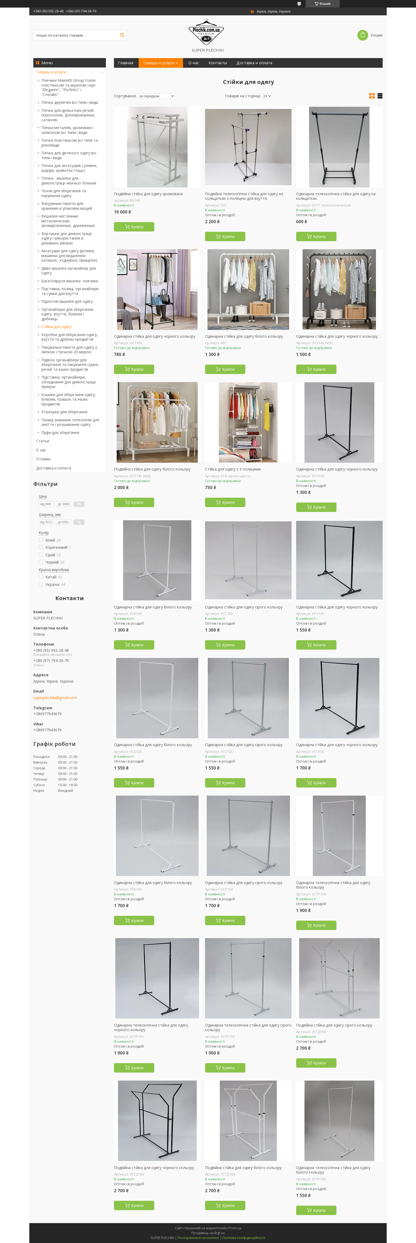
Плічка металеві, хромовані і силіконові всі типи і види (67, 130)
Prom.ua (234, 1228)
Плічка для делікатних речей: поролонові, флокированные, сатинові (68, 115)
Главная (125, 63)
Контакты (218, 63)
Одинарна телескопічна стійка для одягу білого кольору (333, 885)
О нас (41, 450)
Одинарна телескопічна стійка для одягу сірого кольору (248, 1027)
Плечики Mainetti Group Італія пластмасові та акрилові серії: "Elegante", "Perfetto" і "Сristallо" (68, 87)
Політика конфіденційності (244, 1237)
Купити (137, 227)
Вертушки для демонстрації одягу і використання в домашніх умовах (66, 238)
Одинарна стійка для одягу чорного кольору (154, 336)
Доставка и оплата (53, 468)
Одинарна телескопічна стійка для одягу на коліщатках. (336, 196)
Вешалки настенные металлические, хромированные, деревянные (68, 220)
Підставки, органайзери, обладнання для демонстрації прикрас (68, 382)
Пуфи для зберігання (60, 432)
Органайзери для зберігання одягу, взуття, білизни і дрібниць (67, 314)
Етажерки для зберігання (64, 411)
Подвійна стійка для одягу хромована (148, 193)
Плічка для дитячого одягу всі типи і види (68, 155)
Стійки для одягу (56, 326)
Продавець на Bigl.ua (208, 1233)
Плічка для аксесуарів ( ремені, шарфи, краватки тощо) (69, 168)
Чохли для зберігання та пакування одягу (63, 193)
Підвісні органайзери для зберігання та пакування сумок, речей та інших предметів (70, 364)
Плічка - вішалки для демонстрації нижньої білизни (68, 181)
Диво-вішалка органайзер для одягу (68, 271)
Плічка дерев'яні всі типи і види (69, 102)
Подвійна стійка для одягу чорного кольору (154, 1167)
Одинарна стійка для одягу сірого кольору (243, 607)
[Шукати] (122, 35)
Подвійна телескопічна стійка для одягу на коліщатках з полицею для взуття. (244, 196)
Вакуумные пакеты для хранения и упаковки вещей (66, 206)
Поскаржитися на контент (198, 1237)
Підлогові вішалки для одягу (67, 301)
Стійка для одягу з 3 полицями (233, 469)
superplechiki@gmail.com (55, 697)
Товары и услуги (51, 71)
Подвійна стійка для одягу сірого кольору (334, 1025)
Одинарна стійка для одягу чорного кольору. (337, 336)
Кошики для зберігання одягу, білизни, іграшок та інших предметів (68, 399)
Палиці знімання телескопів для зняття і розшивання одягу (70, 422)
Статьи (42, 440)
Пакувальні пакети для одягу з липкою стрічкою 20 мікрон (69, 350)
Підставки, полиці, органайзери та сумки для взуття (70, 291)
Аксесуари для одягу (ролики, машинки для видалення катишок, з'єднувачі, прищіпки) (69, 255)
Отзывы (43, 458)
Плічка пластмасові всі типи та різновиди (69, 143)
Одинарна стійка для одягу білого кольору (244, 336)
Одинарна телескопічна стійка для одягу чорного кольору (151, 1027)
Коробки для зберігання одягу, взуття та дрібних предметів (69, 337)
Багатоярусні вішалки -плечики (69, 280)
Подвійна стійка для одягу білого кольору (152, 469)
